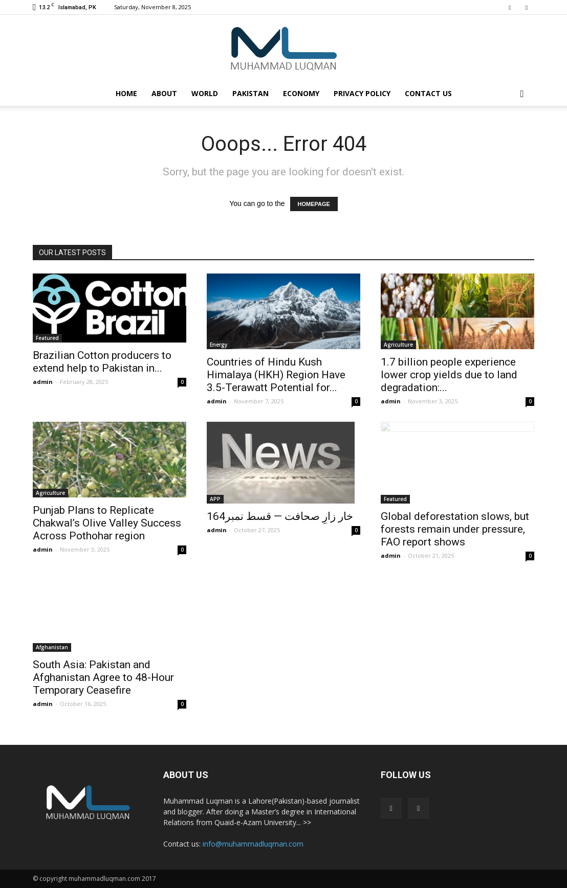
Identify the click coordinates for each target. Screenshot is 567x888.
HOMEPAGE (314, 204)
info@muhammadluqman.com (253, 844)
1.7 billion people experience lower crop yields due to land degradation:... (449, 375)
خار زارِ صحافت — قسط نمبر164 (280, 516)
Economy (301, 93)
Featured (47, 337)
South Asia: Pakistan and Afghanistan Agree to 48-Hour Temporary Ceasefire (103, 677)
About (164, 93)
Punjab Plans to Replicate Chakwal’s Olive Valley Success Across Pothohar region (107, 523)
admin (43, 381)
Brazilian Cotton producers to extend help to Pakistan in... (102, 361)
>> (307, 822)
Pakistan (250, 93)
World (204, 93)
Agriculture (398, 344)
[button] (522, 93)
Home (126, 93)
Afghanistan (52, 647)
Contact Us (428, 93)
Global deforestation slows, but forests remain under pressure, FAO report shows (455, 529)
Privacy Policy (362, 93)
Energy (218, 344)
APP (215, 499)
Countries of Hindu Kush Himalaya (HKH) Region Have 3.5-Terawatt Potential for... (276, 375)
